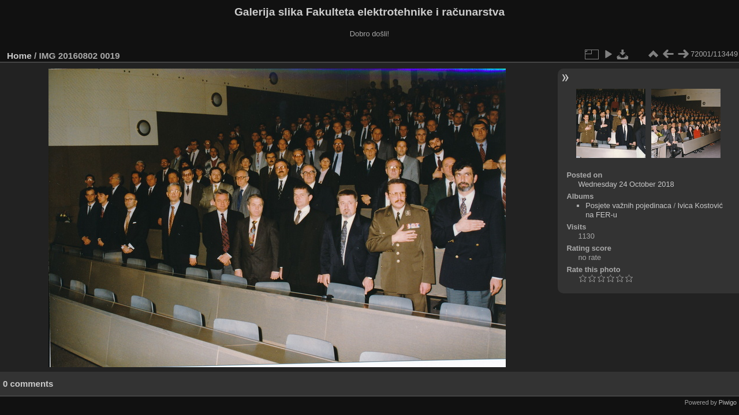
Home (19, 56)
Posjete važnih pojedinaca (628, 205)
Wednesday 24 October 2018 (626, 184)
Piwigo (728, 402)
